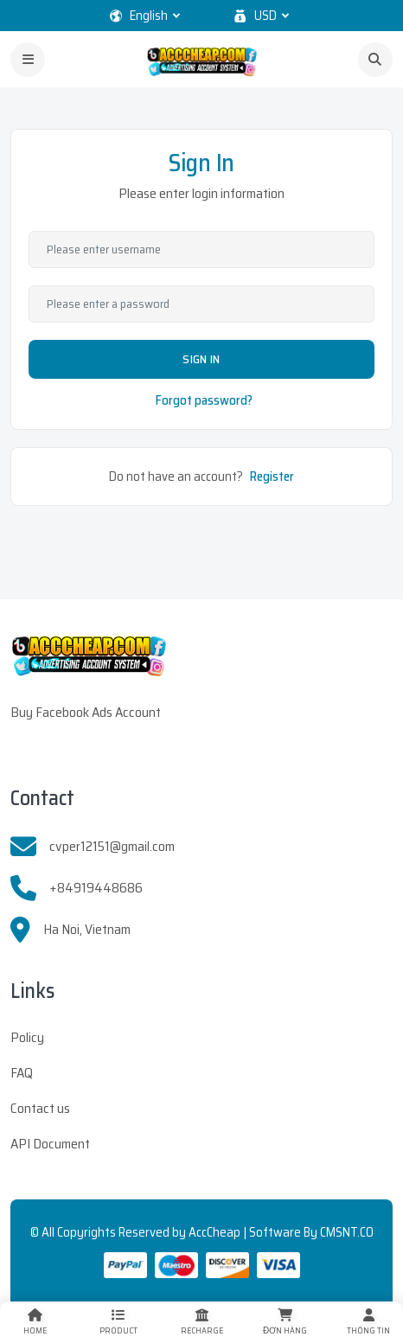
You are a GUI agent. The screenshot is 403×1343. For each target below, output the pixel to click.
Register (272, 476)
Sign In (201, 358)
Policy (27, 1037)
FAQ (21, 1073)
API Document (50, 1143)
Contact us (40, 1108)
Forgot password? (204, 400)
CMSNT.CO (347, 1232)
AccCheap (214, 1232)
